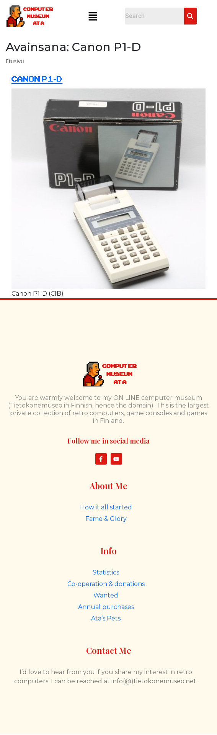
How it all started (106, 507)
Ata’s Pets (106, 618)
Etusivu (15, 61)
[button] (93, 16)
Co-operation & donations (106, 584)
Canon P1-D (36, 79)
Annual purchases (106, 607)
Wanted (105, 595)
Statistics (106, 572)
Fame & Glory (106, 518)
